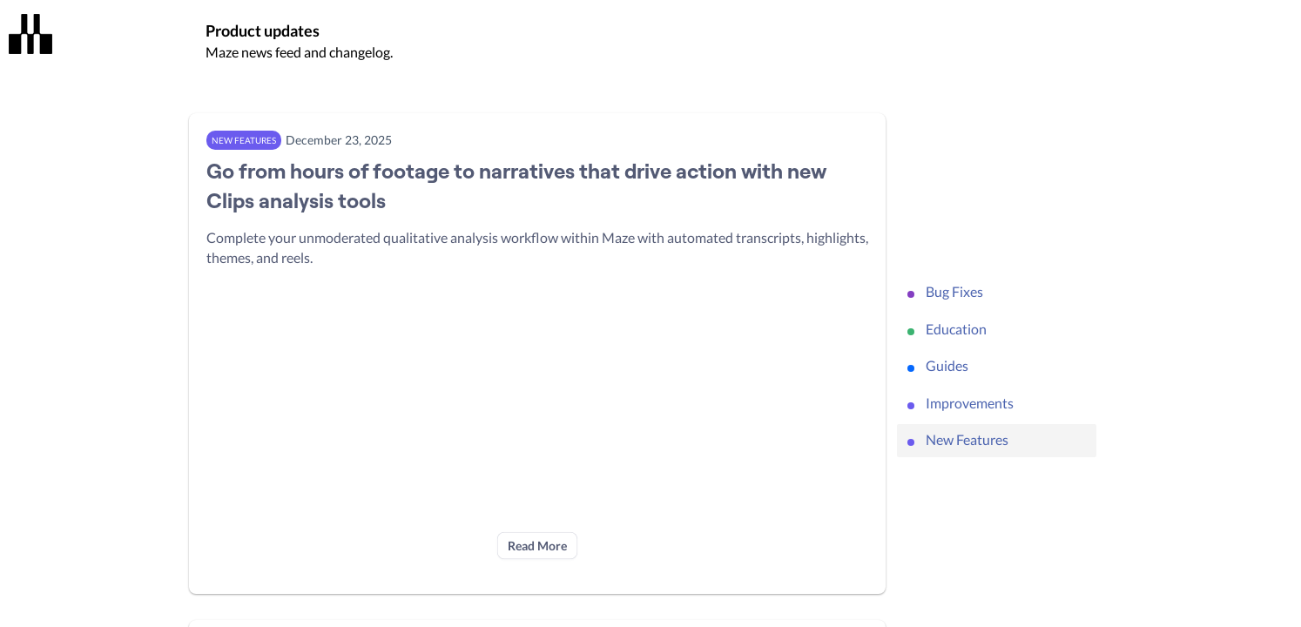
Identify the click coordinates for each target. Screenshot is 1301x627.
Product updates (263, 31)
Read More (537, 545)
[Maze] (30, 34)
